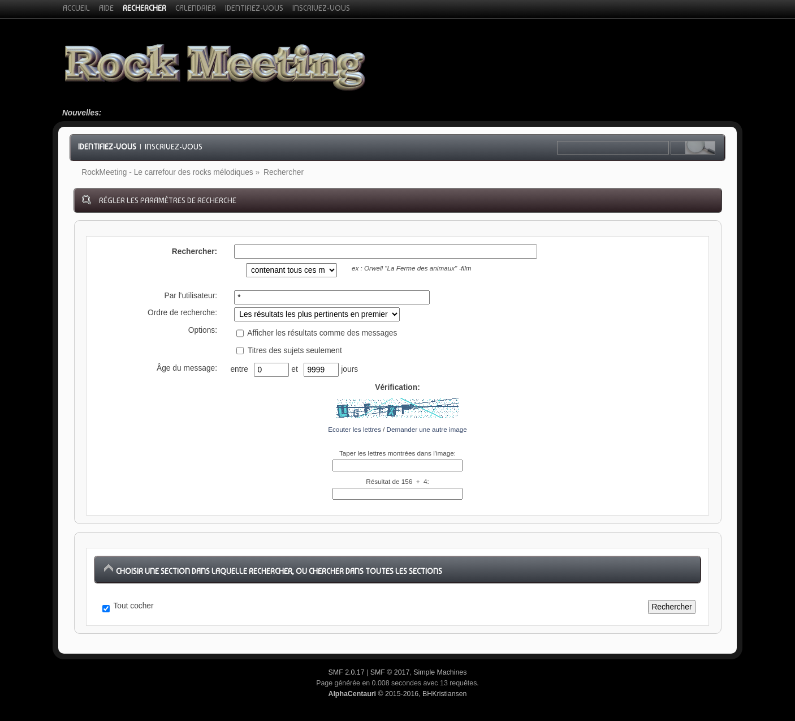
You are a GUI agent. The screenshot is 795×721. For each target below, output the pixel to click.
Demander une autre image (427, 429)
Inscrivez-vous (173, 146)
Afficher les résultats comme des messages (316, 333)
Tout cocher (134, 606)
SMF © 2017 (390, 672)
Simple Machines (439, 672)
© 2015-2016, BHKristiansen (397, 694)
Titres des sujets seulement (289, 350)
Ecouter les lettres (354, 429)
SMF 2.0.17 (347, 672)
